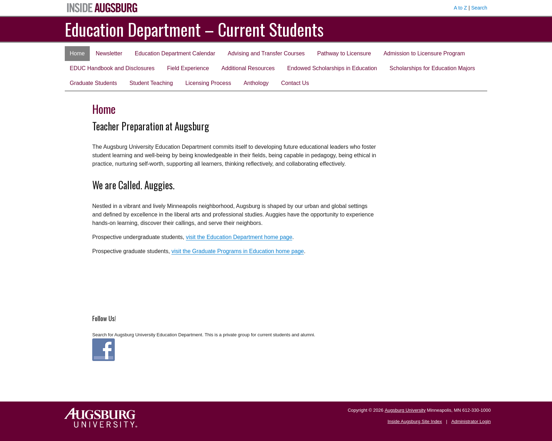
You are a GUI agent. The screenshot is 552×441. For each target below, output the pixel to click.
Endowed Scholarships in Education (332, 68)
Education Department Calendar (175, 53)
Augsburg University (405, 410)
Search (479, 8)
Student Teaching (151, 83)
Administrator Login (471, 421)
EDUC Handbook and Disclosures (112, 68)
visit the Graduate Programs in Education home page (237, 251)
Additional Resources (248, 68)
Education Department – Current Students (194, 29)
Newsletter (109, 53)
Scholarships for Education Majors (432, 68)
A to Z (460, 8)
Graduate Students (93, 83)
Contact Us (295, 83)
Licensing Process (208, 83)
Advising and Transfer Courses (266, 53)
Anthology (256, 83)
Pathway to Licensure (344, 53)
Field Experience (188, 68)
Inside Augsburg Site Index (415, 421)
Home (77, 53)
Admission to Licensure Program (424, 53)
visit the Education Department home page (239, 237)
